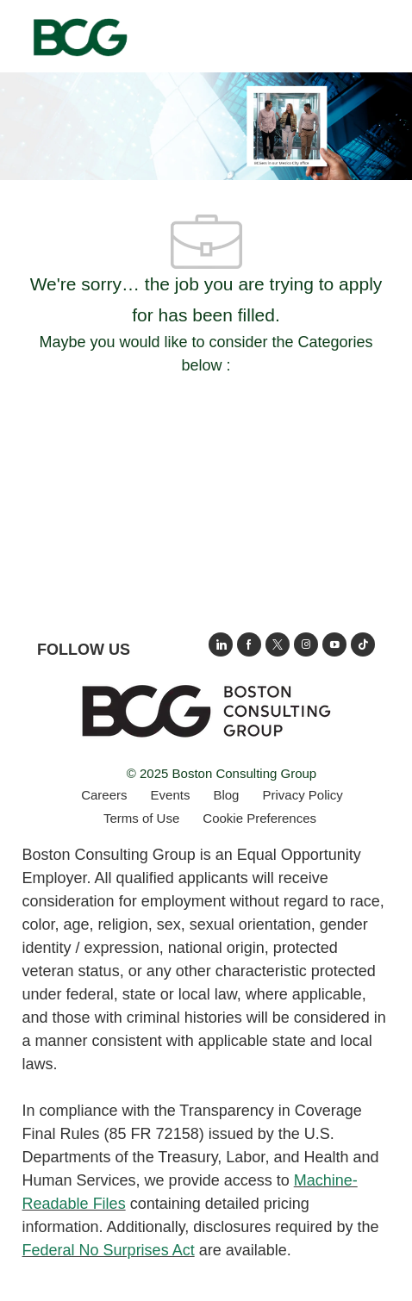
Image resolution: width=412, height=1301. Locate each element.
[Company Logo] (79, 35)
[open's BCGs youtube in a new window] (334, 644)
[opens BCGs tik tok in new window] (363, 644)
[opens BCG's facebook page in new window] (249, 644)
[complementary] (259, 818)
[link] (206, 711)
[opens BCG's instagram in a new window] (306, 644)
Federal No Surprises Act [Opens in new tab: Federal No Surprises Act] (108, 1250)
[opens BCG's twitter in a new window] (277, 644)
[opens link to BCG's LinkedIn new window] (221, 644)
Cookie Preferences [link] (259, 818)
